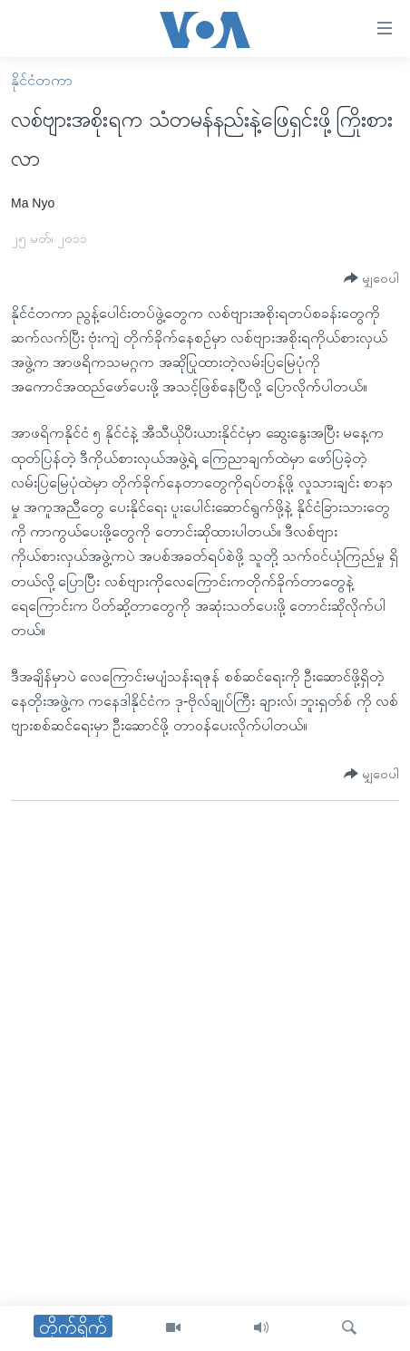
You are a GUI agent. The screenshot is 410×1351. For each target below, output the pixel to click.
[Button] (371, 278)
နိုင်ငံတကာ (42, 80)
